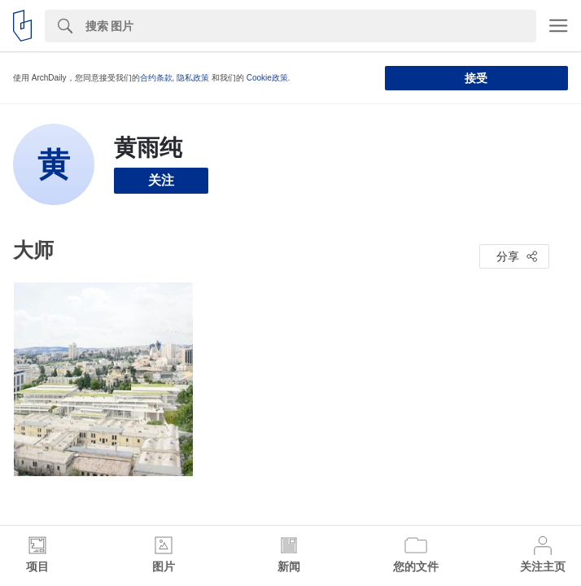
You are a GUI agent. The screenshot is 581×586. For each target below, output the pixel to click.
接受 (476, 78)
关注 (161, 180)
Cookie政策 (267, 77)
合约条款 (156, 77)
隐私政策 (193, 77)
